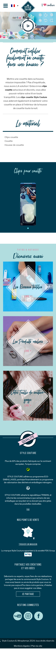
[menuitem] (15, 6)
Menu (7, 5)
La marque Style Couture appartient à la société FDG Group (28, 552)
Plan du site (36, 646)
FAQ (28, 510)
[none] (15, 6)
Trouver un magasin (28, 544)
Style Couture (8, 640)
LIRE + (28, 296)
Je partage (28, 594)
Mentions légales (22, 646)
